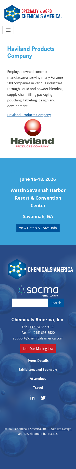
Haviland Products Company (29, 115)
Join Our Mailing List (38, 348)
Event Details (38, 360)
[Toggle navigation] (8, 30)
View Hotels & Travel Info (38, 228)
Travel (38, 387)
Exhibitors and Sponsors (38, 369)
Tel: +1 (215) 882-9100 (38, 327)
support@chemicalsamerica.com (38, 338)
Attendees (38, 378)
